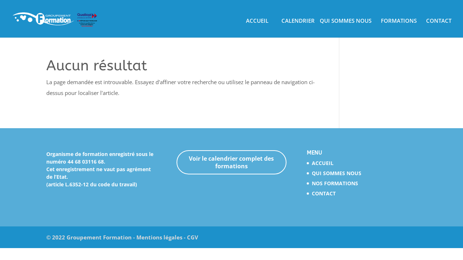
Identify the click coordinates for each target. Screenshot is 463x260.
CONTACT (438, 21)
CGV (192, 237)
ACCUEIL (257, 21)
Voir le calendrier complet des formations (231, 162)
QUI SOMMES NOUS (345, 21)
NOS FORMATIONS (335, 183)
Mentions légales (159, 237)
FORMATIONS (399, 21)
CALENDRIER (298, 21)
